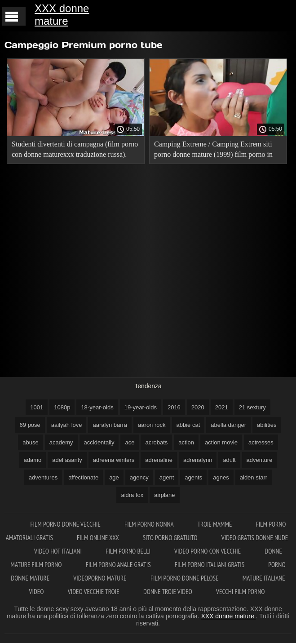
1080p (62, 407)
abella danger (228, 424)
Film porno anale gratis (119, 564)
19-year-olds (140, 407)
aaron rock (151, 424)
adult (229, 460)
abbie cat (188, 424)
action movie (221, 442)
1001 (36, 407)
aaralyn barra (110, 424)
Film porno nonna (149, 524)
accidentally (99, 442)
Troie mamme (215, 524)
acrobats (156, 442)
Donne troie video (168, 591)
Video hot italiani (58, 551)
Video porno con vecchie (208, 551)
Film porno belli (129, 551)
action (186, 442)
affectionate (83, 477)
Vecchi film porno (240, 591)
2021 (221, 407)
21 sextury (252, 407)
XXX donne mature (62, 14)
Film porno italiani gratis (210, 564)
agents (193, 477)
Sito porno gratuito (171, 537)
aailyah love (66, 424)
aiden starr (253, 477)
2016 (174, 407)
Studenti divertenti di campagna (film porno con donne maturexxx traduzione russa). (75, 149)
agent (166, 477)
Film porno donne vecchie (66, 524)
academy (61, 442)
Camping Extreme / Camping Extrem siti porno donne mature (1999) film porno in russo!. (213, 150)
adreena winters (114, 460)
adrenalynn (197, 460)
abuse (30, 442)
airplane (164, 495)
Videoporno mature (100, 578)
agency (139, 477)
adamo (33, 460)
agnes (221, 477)
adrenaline (158, 460)
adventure (260, 460)
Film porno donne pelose (185, 578)
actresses (261, 442)
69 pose (30, 424)
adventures (43, 477)
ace (129, 442)
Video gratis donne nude (254, 537)
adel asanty (67, 460)
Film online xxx (98, 537)
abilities (266, 424)
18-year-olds (97, 407)
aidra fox (132, 495)
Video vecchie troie (94, 591)
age (114, 477)
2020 (197, 407)
